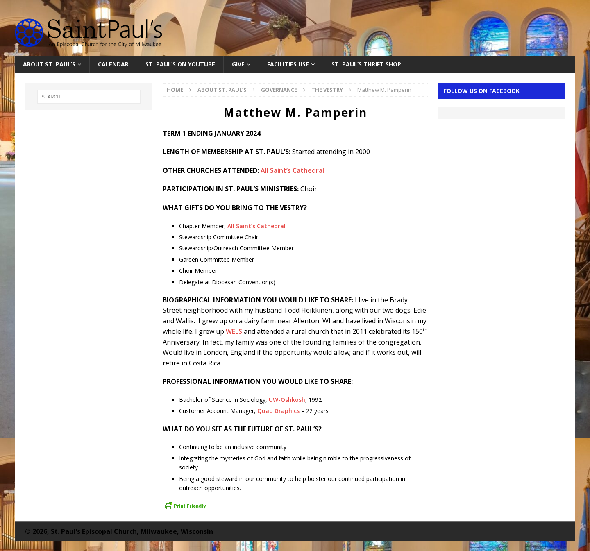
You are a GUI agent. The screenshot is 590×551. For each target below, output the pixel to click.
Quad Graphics (278, 411)
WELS (234, 331)
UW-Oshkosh (287, 400)
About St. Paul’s (49, 64)
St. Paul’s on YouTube (180, 64)
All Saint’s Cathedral (292, 170)
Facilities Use (288, 64)
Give (238, 64)
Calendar (113, 64)
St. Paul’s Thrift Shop (366, 64)
